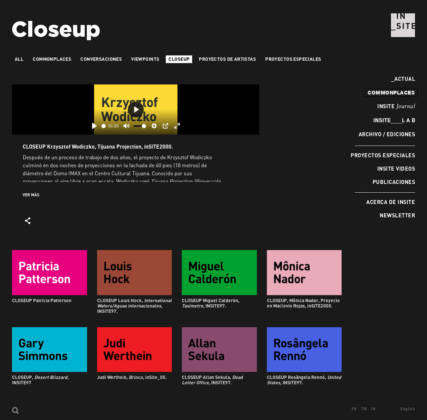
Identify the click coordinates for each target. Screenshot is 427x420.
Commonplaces (52, 59)
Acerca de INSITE (390, 202)
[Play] (94, 126)
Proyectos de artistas (227, 59)
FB (354, 409)
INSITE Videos (396, 168)
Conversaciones (101, 59)
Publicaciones (394, 182)
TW (364, 409)
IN (373, 409)
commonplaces (391, 92)
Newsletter (397, 215)
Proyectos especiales (383, 155)
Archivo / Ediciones (387, 134)
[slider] (103, 126)
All (19, 59)
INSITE (396, 106)
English (407, 409)
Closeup (178, 59)
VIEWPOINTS (145, 59)
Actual (403, 78)
